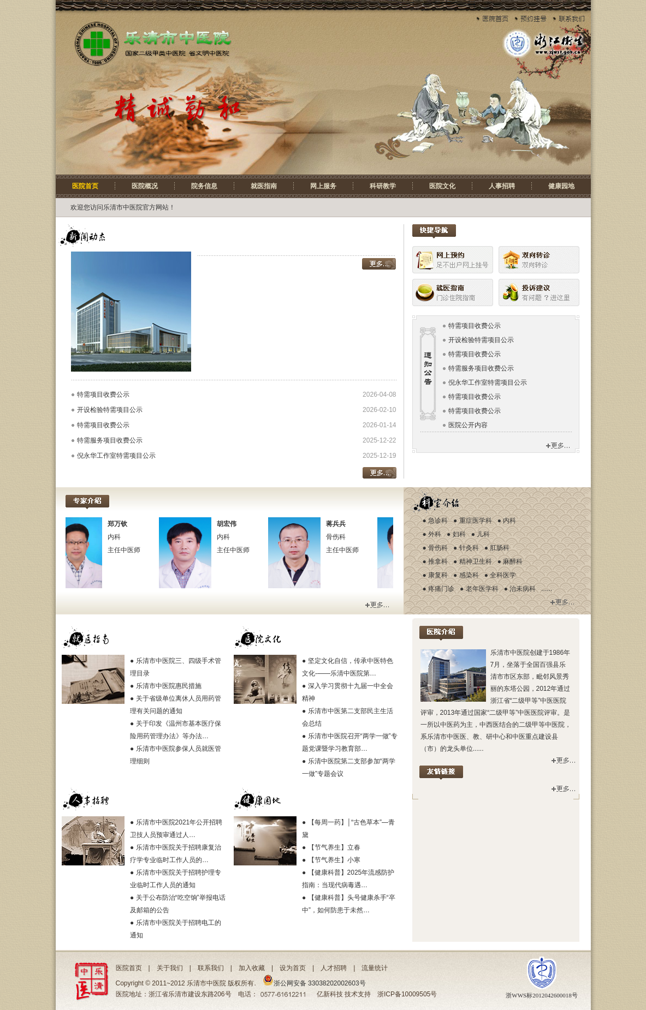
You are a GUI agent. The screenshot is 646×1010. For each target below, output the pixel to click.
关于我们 (170, 968)
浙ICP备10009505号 (407, 994)
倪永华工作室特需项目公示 (116, 455)
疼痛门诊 (441, 589)
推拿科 (438, 561)
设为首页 (293, 968)
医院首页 (85, 186)
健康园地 (561, 186)
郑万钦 (123, 524)
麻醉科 (513, 561)
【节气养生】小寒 (334, 860)
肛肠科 (499, 548)
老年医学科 (482, 589)
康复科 (438, 575)
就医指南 (264, 186)
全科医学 (503, 575)
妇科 (459, 534)
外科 (434, 534)
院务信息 (204, 186)
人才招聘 (334, 968)
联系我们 (211, 968)
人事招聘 (502, 186)
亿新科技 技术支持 (344, 994)
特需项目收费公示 (103, 394)
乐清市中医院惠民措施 (168, 686)
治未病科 (522, 589)
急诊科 (438, 520)
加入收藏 (252, 968)
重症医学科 (475, 520)
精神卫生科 (475, 561)
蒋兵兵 (341, 524)
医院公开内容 (468, 425)
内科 (509, 520)
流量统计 (374, 968)
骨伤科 (438, 548)
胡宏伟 (232, 524)
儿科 (483, 534)
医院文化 (442, 186)
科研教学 (383, 186)
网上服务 (323, 186)
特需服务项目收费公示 (110, 440)
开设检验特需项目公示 (110, 410)
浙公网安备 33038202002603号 (314, 983)
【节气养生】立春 (334, 847)
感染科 (469, 575)
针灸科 (469, 548)
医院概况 (145, 186)
